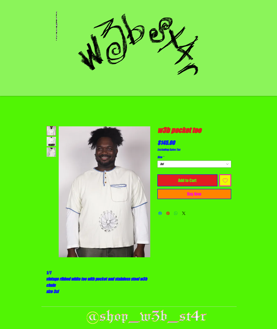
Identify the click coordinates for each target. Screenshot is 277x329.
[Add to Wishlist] (225, 180)
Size (160, 157)
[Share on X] (183, 213)
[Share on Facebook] (160, 213)
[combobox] (194, 164)
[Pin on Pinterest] (167, 213)
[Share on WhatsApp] (175, 213)
